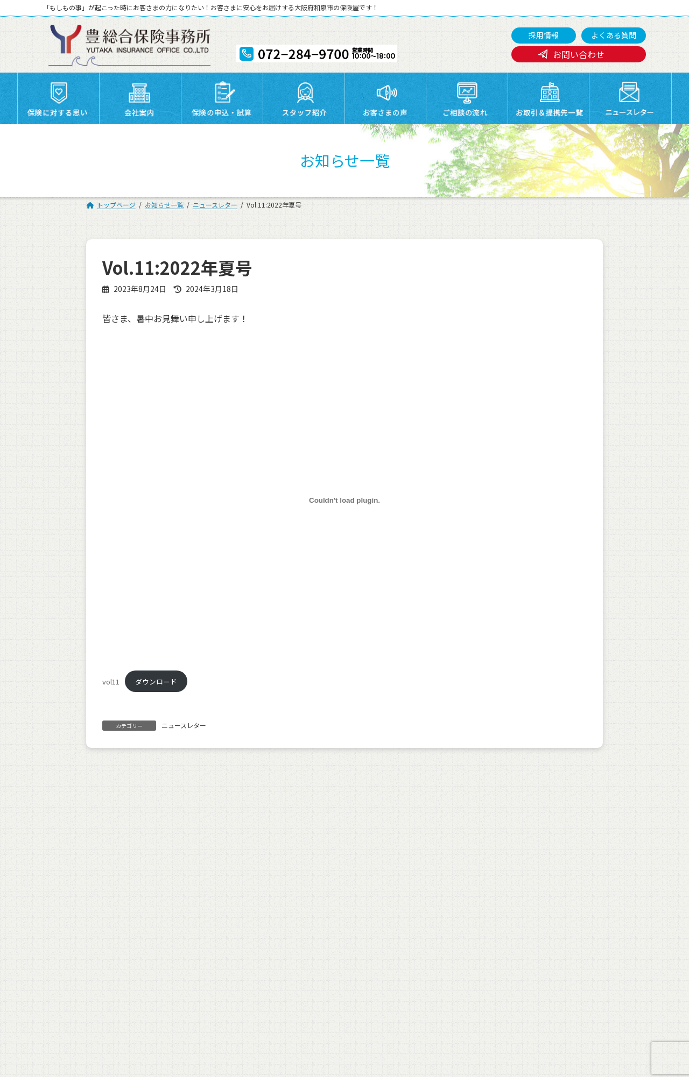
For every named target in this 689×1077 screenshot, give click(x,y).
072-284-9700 (314, 1016)
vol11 (110, 681)
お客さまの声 (557, 873)
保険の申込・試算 (379, 873)
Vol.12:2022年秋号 (537, 799)
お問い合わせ (578, 54)
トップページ (92, 873)
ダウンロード (156, 681)
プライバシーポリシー (107, 901)
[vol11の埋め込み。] (344, 500)
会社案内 (271, 873)
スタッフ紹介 (464, 873)
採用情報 (544, 35)
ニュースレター (183, 725)
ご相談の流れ (92, 887)
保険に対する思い (193, 873)
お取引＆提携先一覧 (290, 887)
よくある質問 (613, 35)
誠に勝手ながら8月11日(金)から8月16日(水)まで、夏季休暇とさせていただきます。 (218, 799)
